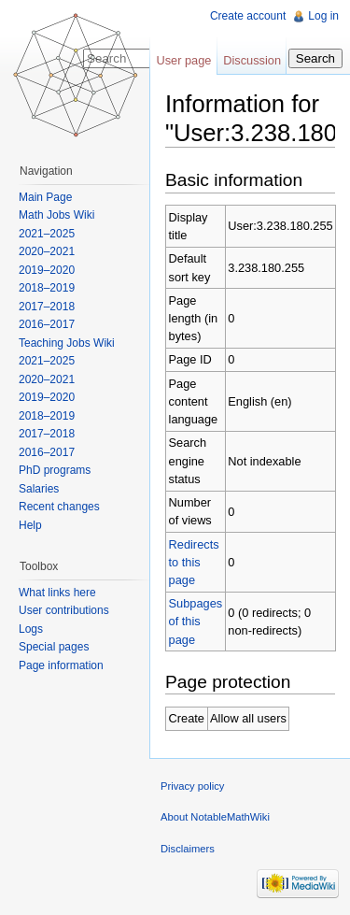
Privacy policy (192, 786)
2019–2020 (47, 270)
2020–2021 (47, 251)
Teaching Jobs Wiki (67, 343)
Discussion (252, 60)
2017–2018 (47, 306)
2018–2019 (47, 287)
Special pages (54, 646)
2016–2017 (47, 324)
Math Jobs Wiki (56, 215)
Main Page (45, 197)
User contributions (64, 610)
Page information (61, 665)
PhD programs (55, 470)
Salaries (39, 488)
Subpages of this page (196, 621)
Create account (248, 15)
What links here (57, 592)
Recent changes (59, 506)
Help (30, 525)
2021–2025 (47, 233)
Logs (31, 629)
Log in (323, 15)
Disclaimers (188, 848)
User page (183, 60)
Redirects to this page (194, 562)
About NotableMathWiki (215, 816)
